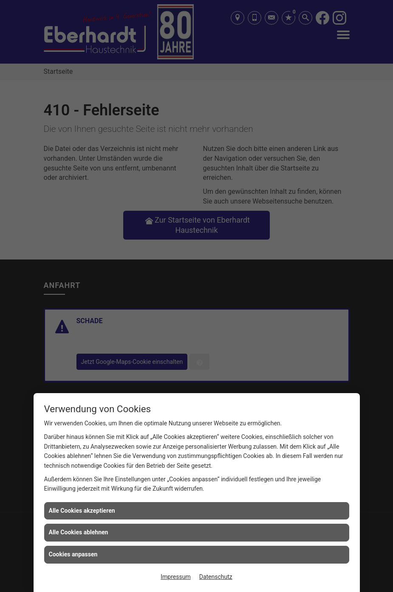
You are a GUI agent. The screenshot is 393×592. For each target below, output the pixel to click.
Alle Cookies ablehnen (78, 532)
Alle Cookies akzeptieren (82, 510)
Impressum (175, 576)
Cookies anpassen (73, 554)
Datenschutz (215, 576)
